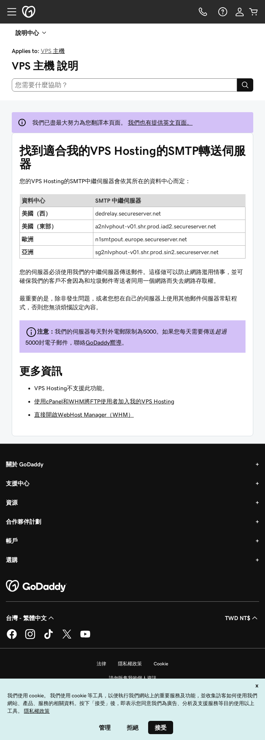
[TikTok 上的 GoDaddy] (48, 638)
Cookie (161, 663)
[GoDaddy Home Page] (36, 586)
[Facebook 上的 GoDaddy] (12, 638)
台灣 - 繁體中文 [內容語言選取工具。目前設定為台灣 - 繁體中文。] (30, 617)
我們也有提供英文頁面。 (160, 122)
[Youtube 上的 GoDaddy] (85, 638)
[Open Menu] (9, 12)
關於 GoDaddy (24, 464)
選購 (12, 560)
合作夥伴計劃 (23, 521)
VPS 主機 (53, 51)
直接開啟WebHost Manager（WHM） (84, 414)
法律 (101, 663)
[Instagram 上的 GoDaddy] (30, 638)
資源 (12, 502)
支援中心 (17, 483)
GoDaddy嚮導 (104, 342)
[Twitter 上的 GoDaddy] (67, 638)
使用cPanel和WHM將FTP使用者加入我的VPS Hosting (104, 401)
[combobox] (124, 85)
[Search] (245, 85)
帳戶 (12, 541)
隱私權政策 (130, 663)
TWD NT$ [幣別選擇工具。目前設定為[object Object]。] (242, 617)
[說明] (222, 11)
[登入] (240, 12)
